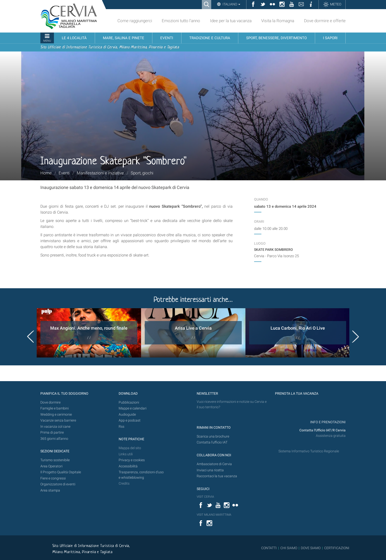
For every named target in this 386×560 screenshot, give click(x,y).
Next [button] (355, 336)
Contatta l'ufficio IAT (212, 442)
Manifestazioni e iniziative (100, 172)
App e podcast (130, 420)
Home (46, 172)
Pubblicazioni (129, 402)
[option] (89, 332)
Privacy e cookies (132, 460)
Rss (121, 426)
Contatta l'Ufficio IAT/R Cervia (322, 430)
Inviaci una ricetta (210, 470)
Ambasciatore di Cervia (214, 464)
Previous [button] (30, 336)
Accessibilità (128, 466)
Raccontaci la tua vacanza (217, 476)
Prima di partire (52, 432)
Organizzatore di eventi (57, 484)
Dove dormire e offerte (325, 20)
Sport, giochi (142, 172)
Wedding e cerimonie (56, 414)
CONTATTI (269, 548)
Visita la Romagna (277, 20)
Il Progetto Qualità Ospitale (60, 472)
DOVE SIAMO (310, 548)
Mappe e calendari (132, 408)
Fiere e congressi (53, 478)
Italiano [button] (231, 4)
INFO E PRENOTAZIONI (327, 422)
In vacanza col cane (55, 426)
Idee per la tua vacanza (231, 20)
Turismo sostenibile (55, 460)
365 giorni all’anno (54, 439)
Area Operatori (51, 466)
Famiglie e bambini (54, 408)
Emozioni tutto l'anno (181, 20)
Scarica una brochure (213, 436)
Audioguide (127, 414)
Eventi (64, 172)
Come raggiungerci (134, 20)
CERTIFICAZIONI (336, 548)
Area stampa (50, 490)
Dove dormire (50, 402)
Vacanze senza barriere (58, 420)
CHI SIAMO (288, 548)
